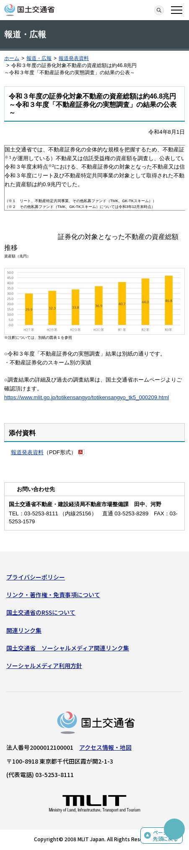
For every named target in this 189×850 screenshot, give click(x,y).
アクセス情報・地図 (105, 747)
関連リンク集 (23, 630)
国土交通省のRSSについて (40, 612)
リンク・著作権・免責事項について (53, 594)
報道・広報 (39, 58)
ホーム (11, 58)
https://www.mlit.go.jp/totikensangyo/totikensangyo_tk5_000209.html (86, 397)
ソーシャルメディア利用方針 (44, 665)
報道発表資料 (74, 58)
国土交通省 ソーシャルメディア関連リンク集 (67, 648)
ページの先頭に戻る (165, 835)
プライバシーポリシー (35, 577)
